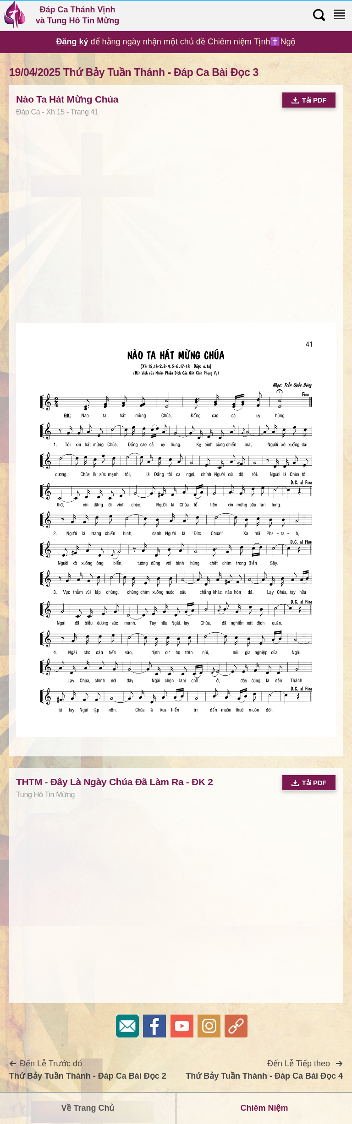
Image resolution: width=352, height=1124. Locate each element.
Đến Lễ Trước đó (87, 1070)
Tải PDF (309, 100)
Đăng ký (72, 41)
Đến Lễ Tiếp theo (264, 1070)
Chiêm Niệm (264, 1108)
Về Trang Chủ (87, 1108)
